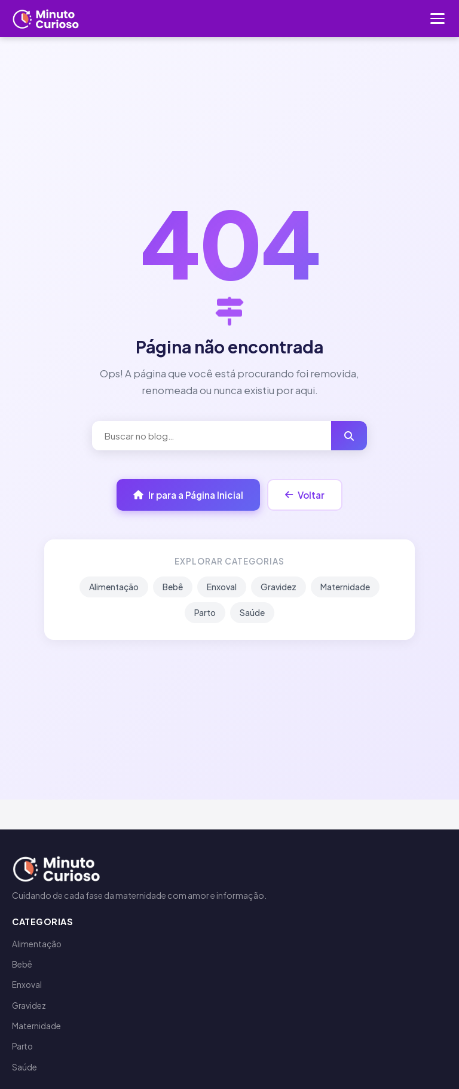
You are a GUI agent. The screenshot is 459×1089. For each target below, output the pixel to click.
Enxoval (222, 586)
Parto (205, 612)
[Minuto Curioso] (46, 18)
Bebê (173, 586)
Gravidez (278, 586)
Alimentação (114, 586)
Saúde (252, 612)
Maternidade (345, 586)
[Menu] (437, 18)
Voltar (305, 495)
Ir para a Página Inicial (188, 495)
